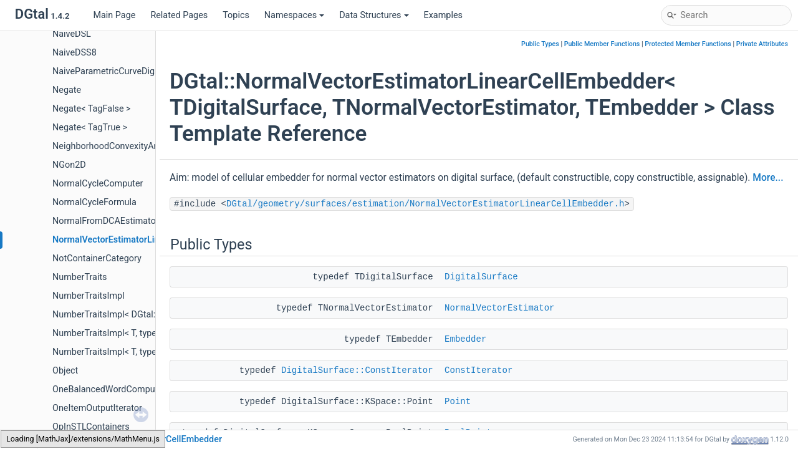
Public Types (540, 44)
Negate (66, 90)
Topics (236, 15)
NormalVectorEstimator (499, 308)
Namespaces (294, 15)
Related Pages (179, 15)
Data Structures (373, 15)
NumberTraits (79, 277)
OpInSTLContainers (91, 427)
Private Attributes (762, 44)
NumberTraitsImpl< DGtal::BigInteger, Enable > (144, 314)
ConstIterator (478, 370)
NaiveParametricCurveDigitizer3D (118, 71)
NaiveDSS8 (74, 52)
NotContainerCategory (97, 258)
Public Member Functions (602, 44)
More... (767, 177)
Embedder (465, 339)
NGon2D (69, 165)
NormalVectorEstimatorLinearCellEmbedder (140, 239)
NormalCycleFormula (94, 202)
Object (65, 370)
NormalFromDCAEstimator (105, 221)
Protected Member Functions (688, 44)
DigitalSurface (481, 277)
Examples (443, 15)
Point (458, 402)
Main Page (114, 15)
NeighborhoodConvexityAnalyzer (117, 146)
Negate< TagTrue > (89, 127)
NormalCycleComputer (97, 183)
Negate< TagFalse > (91, 109)
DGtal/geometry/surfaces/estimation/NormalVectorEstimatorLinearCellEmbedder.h (425, 204)
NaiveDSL (71, 34)
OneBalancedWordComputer (109, 389)
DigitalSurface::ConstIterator (357, 370)
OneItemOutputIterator (97, 408)
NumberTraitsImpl (88, 296)
